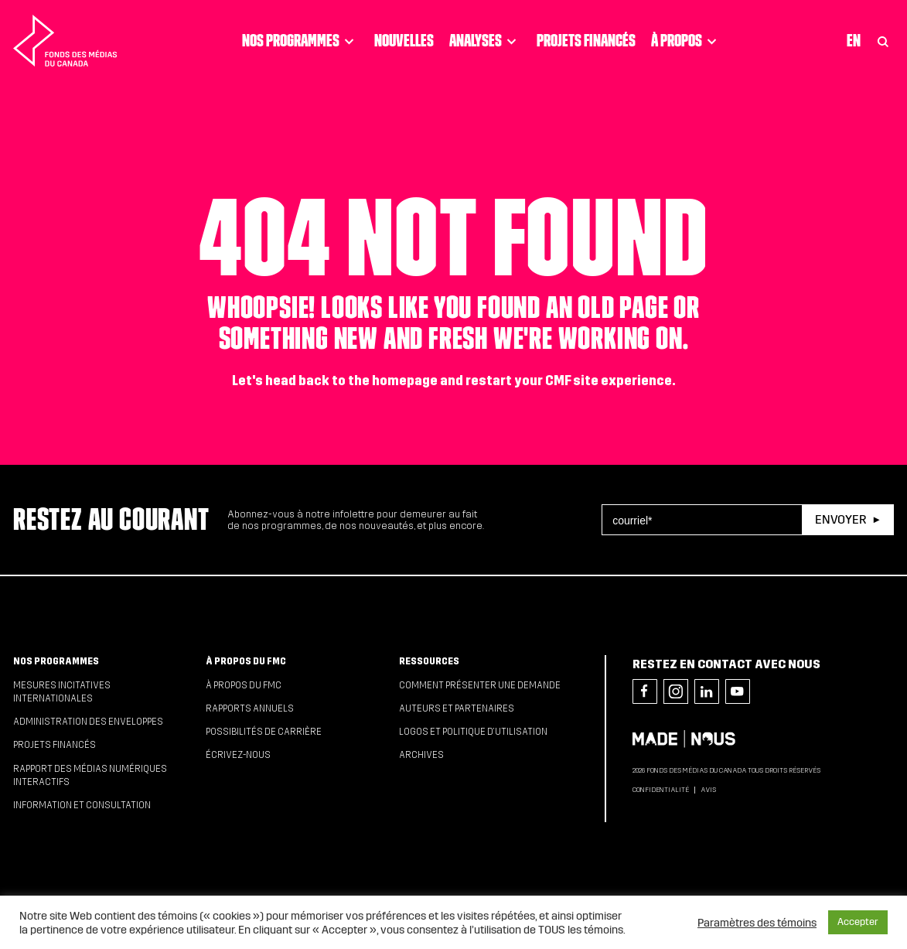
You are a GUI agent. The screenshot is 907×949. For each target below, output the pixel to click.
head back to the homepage (351, 381)
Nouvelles (404, 40)
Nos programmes (300, 40)
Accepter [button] (857, 922)
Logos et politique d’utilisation (473, 731)
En (854, 40)
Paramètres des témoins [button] (757, 923)
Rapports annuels (250, 708)
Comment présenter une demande (480, 685)
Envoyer (840, 519)
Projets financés (586, 40)
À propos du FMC (246, 661)
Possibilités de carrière (264, 731)
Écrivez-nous (238, 754)
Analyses (485, 40)
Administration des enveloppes (88, 721)
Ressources (429, 661)
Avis (708, 790)
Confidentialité (661, 790)
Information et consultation (82, 805)
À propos (686, 40)
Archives (421, 754)
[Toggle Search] (883, 40)
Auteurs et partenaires (456, 708)
